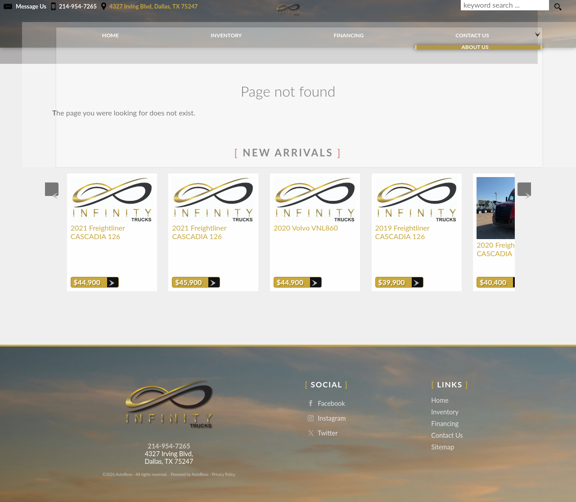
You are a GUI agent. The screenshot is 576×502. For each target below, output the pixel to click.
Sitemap (442, 435)
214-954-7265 (169, 434)
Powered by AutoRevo (189, 462)
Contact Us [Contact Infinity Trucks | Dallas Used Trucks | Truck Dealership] (461, 31)
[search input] (504, 7)
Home (439, 388)
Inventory (445, 400)
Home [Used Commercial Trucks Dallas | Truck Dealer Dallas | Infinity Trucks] (99, 31)
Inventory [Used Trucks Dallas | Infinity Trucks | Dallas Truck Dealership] (215, 31)
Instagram (325, 406)
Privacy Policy (223, 462)
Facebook (325, 391)
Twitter (321, 420)
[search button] (557, 7)
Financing (445, 411)
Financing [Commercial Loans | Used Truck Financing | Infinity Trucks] (338, 31)
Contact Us (447, 423)
